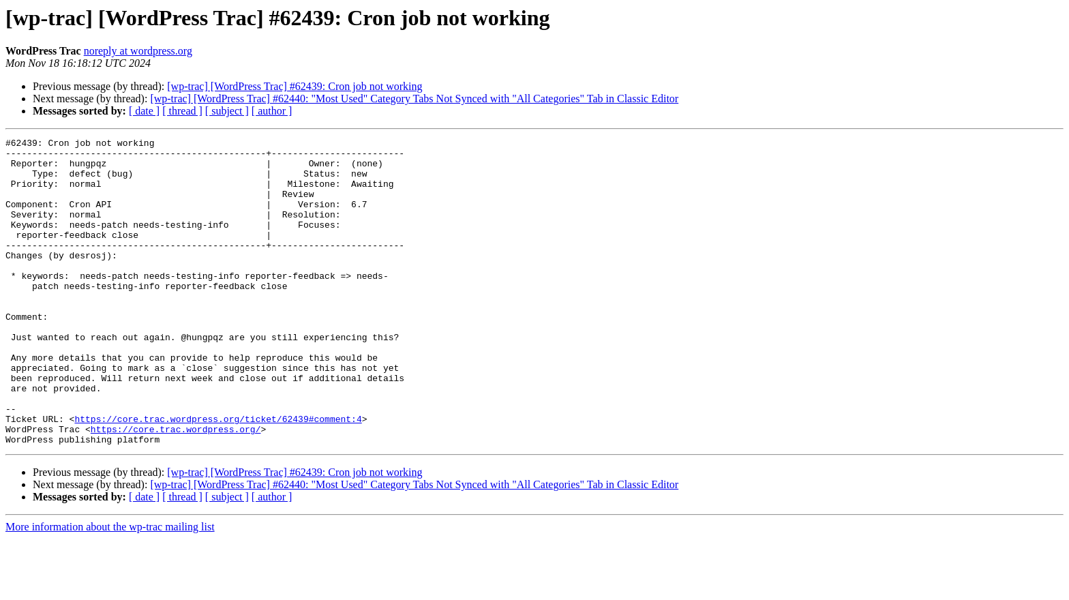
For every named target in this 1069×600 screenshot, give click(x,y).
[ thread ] (182, 111)
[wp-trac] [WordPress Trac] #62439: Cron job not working (294, 86)
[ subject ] (227, 111)
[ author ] (272, 111)
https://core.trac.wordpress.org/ (176, 488)
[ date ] (144, 111)
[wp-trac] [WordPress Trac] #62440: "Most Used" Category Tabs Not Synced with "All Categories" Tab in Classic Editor (414, 98)
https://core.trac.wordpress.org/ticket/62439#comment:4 (217, 476)
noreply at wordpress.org (138, 51)
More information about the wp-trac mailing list (110, 588)
